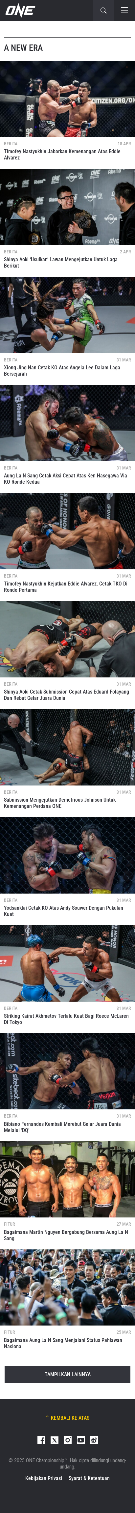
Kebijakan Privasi (43, 1478)
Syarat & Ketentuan (89, 1478)
